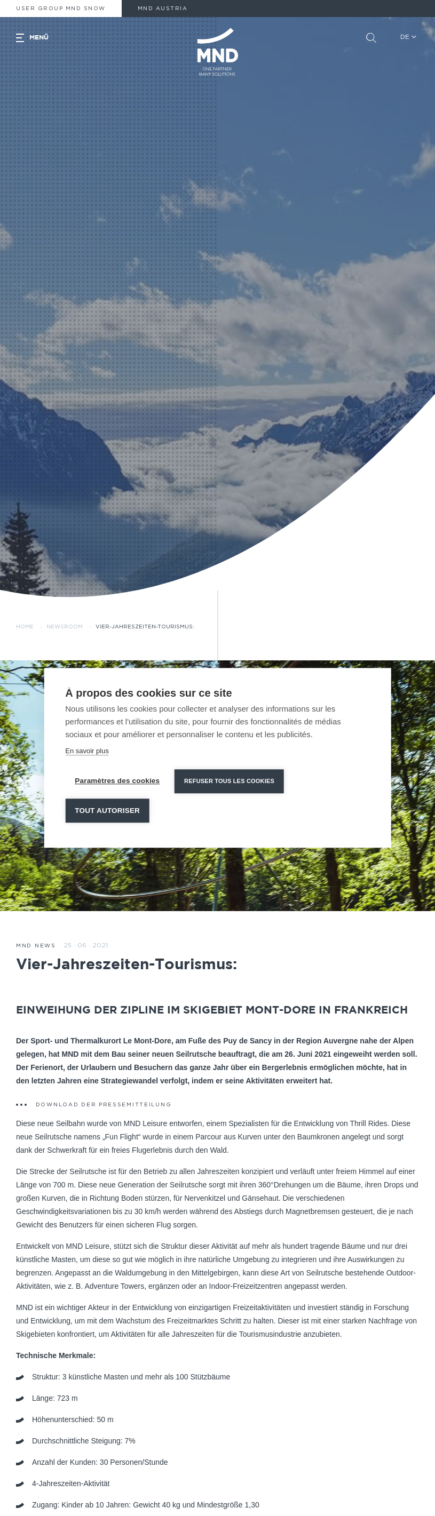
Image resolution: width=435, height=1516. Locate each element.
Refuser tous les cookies (229, 781)
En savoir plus (87, 751)
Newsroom (64, 626)
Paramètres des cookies (117, 781)
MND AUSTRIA (163, 8)
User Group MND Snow (61, 8)
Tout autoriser (107, 811)
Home (25, 626)
